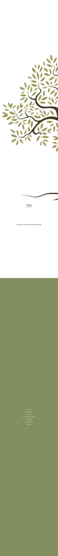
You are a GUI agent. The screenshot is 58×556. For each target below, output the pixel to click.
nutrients (29, 419)
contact (29, 424)
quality (29, 414)
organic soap (29, 422)
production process (29, 417)
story (29, 409)
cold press (29, 412)
